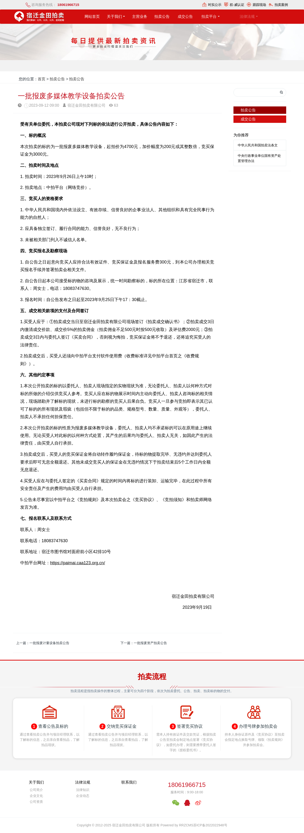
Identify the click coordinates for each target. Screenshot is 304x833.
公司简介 (36, 790)
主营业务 (144, 16)
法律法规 (82, 782)
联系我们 (129, 782)
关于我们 (115, 16)
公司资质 (36, 802)
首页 (41, 79)
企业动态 (82, 796)
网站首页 (92, 16)
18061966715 (187, 784)
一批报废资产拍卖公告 (150, 643)
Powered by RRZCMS (176, 825)
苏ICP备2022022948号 (210, 825)
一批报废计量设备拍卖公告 (49, 643)
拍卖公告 (172, 16)
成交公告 (248, 119)
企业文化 (36, 796)
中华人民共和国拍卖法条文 (258, 145)
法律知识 (82, 790)
